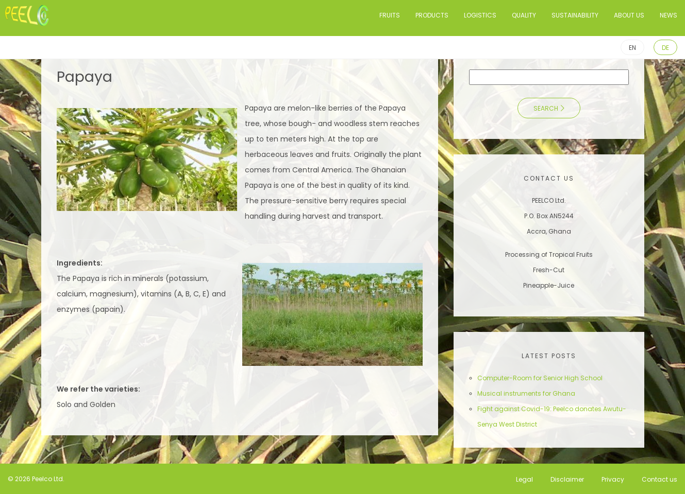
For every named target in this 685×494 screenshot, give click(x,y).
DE (665, 47)
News (668, 15)
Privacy (613, 478)
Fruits (389, 15)
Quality (524, 15)
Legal (524, 478)
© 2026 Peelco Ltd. (36, 478)
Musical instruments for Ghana (526, 393)
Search (545, 108)
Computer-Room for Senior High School (540, 378)
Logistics (480, 15)
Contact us (659, 478)
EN (632, 47)
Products (431, 15)
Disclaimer (567, 478)
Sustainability (575, 15)
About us (629, 15)
